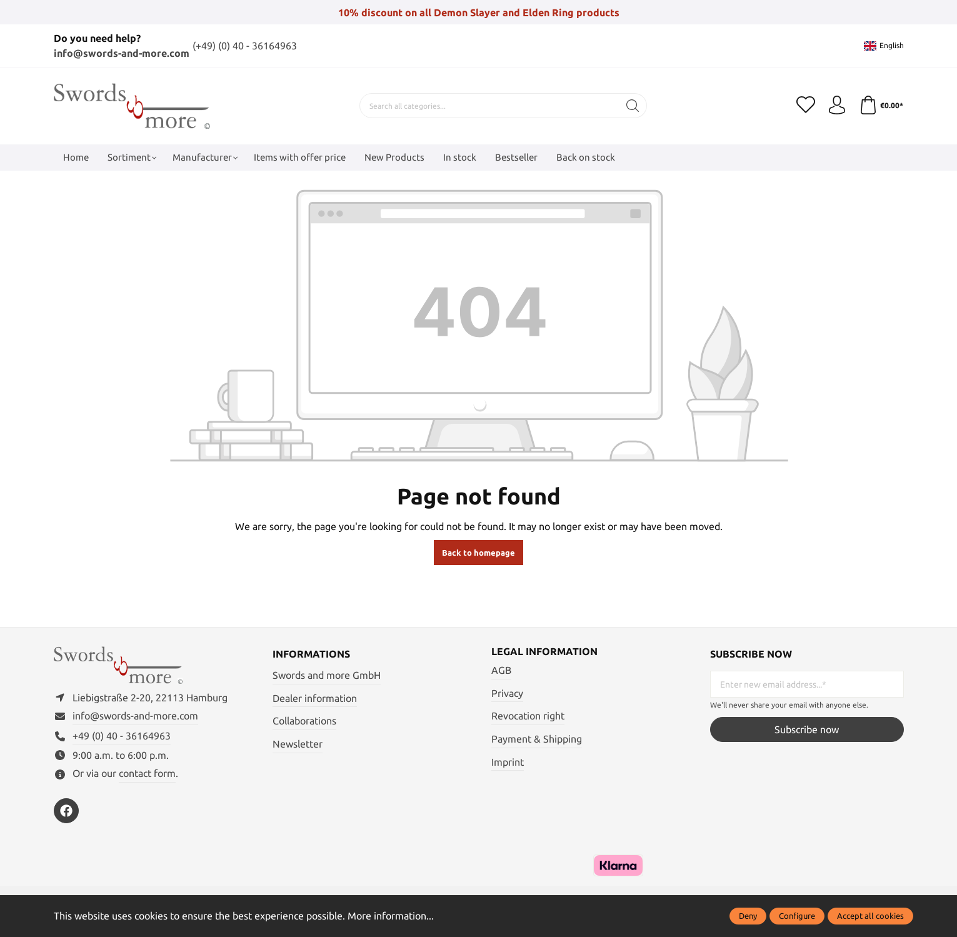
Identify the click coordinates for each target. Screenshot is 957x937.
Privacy (507, 693)
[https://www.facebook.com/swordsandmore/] (66, 810)
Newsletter (298, 743)
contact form (147, 773)
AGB (501, 670)
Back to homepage (478, 552)
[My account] (837, 106)
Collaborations (304, 720)
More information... (391, 915)
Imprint (507, 762)
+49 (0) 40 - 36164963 (122, 735)
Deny (748, 915)
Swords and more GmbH (327, 675)
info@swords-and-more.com (121, 53)
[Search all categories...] (489, 105)
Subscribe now (806, 729)
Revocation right (527, 715)
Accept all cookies (870, 915)
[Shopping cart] (881, 106)
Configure (797, 915)
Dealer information (315, 698)
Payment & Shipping (536, 738)
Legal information (544, 651)
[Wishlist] (805, 106)
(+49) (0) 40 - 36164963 (245, 45)
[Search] (633, 105)
